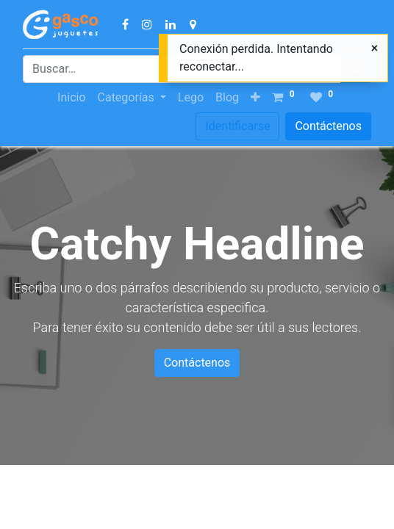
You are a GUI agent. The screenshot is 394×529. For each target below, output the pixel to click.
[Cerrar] (374, 48)
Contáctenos (328, 126)
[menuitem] (71, 97)
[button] (255, 97)
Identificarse (237, 126)
